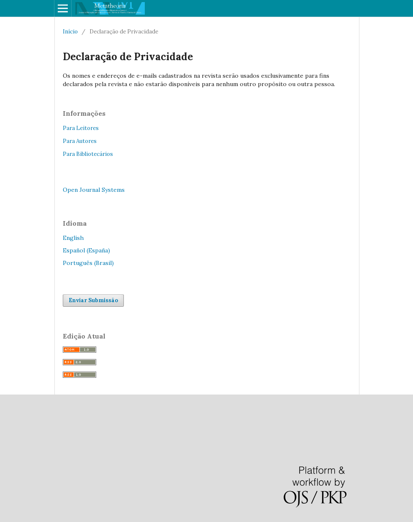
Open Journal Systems (94, 190)
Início (70, 31)
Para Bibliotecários (88, 154)
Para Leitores (81, 128)
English (73, 238)
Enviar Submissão (93, 300)
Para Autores (80, 141)
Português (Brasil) (88, 263)
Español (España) (86, 250)
